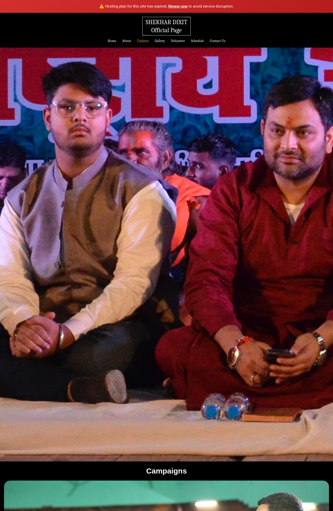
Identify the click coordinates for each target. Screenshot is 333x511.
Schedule (197, 41)
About (126, 41)
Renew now (178, 6)
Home (112, 41)
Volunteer (178, 41)
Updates (143, 41)
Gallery (160, 41)
